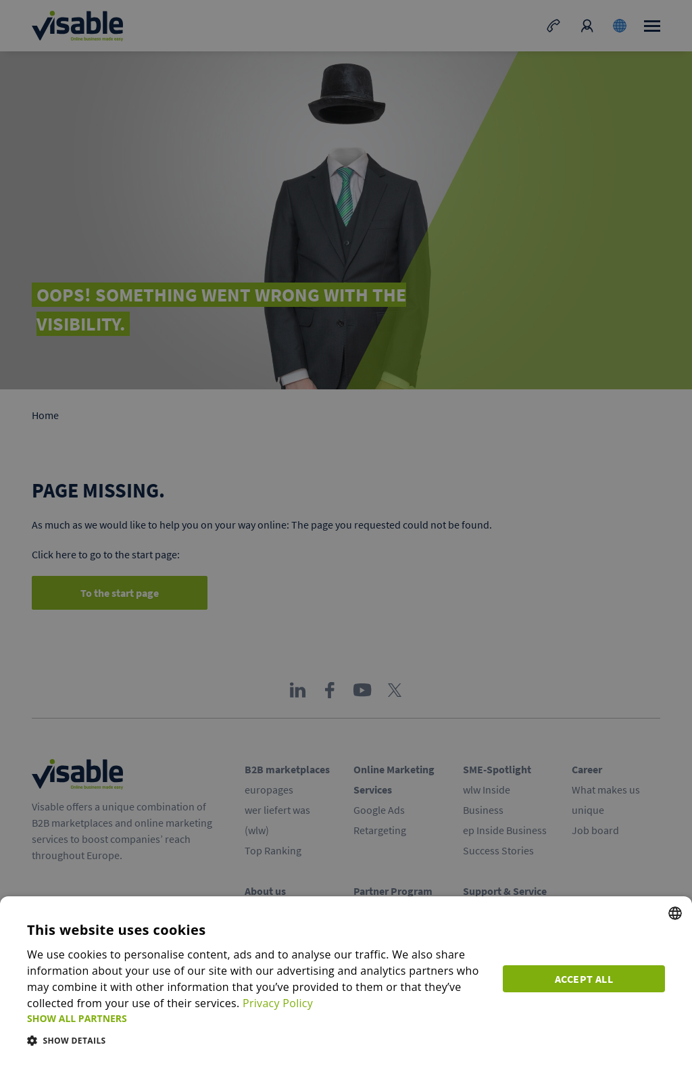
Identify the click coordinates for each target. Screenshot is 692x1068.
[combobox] (675, 913)
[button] (257, 1018)
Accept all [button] (584, 979)
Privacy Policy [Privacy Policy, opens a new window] (278, 1003)
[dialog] (346, 982)
